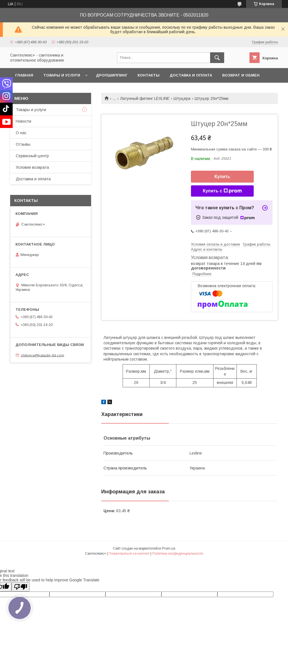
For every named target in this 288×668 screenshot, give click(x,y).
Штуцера (182, 98)
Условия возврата (32, 167)
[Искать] (217, 57)
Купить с (222, 191)
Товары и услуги (61, 75)
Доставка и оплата (191, 75)
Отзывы (23, 144)
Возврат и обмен (241, 75)
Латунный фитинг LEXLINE (145, 98)
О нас (21, 133)
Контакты (148, 75)
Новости (23, 121)
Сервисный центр (32, 156)
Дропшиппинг (111, 75)
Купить (222, 176)
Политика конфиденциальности (177, 553)
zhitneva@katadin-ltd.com (42, 355)
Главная (24, 75)
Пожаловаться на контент (129, 553)
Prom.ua (168, 548)
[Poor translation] (21, 586)
